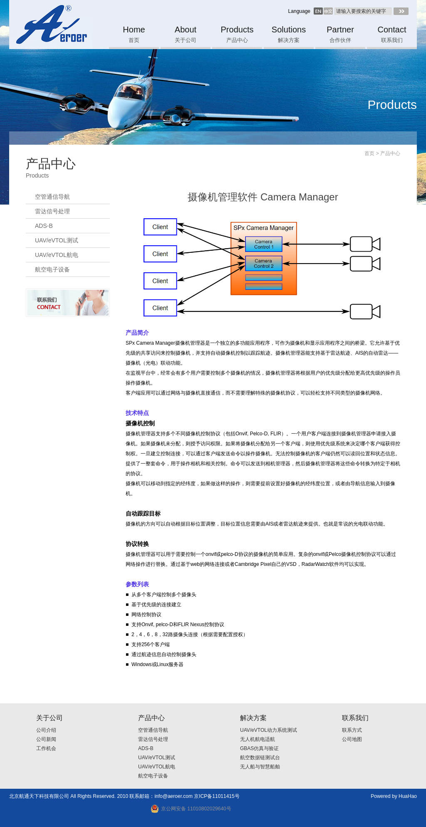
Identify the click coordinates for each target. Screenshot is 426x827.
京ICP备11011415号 (216, 796)
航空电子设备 (52, 269)
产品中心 (390, 153)
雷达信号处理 (52, 211)
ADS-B (44, 225)
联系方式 (352, 730)
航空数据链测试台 (260, 757)
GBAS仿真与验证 (259, 748)
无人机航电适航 (257, 739)
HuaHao (408, 796)
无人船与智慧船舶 (260, 767)
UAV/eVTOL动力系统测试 (268, 730)
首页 (369, 153)
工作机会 (46, 748)
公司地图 (352, 739)
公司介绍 (46, 730)
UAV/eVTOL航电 (56, 255)
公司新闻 (46, 739)
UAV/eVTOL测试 (56, 240)
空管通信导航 (52, 196)
